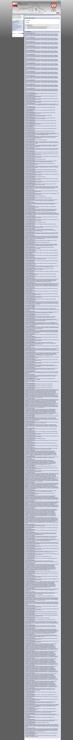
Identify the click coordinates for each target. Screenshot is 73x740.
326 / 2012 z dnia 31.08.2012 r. (30, 356)
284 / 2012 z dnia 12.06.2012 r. (30, 516)
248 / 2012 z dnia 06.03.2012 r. (30, 634)
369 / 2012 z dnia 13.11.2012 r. (30, 225)
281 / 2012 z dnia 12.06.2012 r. (30, 529)
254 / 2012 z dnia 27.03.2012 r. (30, 614)
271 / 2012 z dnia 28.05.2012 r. (30, 557)
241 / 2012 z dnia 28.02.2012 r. (30, 672)
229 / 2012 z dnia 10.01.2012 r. (30, 716)
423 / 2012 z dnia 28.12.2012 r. (30, 71)
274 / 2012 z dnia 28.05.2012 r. (30, 550)
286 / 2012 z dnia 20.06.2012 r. (30, 508)
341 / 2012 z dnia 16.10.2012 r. (30, 307)
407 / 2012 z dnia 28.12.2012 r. (30, 122)
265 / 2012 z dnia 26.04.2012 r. (30, 578)
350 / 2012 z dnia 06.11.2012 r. (30, 278)
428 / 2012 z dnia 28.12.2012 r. (30, 50)
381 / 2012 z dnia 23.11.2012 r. (30, 192)
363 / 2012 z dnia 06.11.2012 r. (30, 243)
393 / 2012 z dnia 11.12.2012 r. (30, 160)
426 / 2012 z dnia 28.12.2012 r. (30, 58)
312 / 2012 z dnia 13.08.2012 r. (30, 408)
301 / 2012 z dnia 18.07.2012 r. (30, 442)
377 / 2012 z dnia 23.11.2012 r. (30, 202)
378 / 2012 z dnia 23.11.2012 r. (30, 198)
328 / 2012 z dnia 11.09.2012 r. (30, 347)
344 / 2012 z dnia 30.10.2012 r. (30, 298)
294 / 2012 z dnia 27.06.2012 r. (30, 467)
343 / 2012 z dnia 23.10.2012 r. (30, 300)
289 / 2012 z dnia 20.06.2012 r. (30, 492)
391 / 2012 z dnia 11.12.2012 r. (30, 165)
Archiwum (13, 30)
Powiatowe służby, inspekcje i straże (16, 26)
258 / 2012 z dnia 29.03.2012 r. (30, 605)
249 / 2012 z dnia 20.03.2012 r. (30, 628)
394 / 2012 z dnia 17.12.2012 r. (30, 158)
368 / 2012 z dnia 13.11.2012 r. (30, 228)
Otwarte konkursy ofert (15, 28)
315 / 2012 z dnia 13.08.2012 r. (30, 386)
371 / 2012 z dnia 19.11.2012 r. (30, 221)
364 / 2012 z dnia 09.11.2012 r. (30, 241)
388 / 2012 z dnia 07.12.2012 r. (30, 173)
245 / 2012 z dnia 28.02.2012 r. (30, 642)
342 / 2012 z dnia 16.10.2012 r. (30, 305)
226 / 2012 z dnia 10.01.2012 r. (30, 723)
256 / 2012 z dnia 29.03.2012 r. (30, 610)
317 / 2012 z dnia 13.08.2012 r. (30, 383)
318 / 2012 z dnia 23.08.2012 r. (30, 380)
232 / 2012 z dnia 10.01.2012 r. (30, 707)
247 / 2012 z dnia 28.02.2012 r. (30, 637)
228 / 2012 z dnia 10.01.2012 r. (30, 719)
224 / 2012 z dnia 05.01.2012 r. (30, 732)
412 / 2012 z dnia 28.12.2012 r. (30, 109)
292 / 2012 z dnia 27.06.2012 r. (30, 472)
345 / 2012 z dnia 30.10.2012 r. (30, 295)
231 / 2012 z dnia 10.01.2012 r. (30, 710)
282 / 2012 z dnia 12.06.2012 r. (30, 526)
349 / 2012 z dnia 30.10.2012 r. (30, 282)
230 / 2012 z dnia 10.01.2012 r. (30, 713)
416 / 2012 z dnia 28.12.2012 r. (30, 97)
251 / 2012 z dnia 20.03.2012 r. (30, 620)
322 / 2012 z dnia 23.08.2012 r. (30, 367)
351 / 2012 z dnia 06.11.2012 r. (30, 275)
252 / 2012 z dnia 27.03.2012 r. (30, 618)
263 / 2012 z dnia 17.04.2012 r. (30, 588)
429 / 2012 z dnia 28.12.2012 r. (30, 45)
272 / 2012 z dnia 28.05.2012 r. (30, 555)
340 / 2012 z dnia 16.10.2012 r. (30, 311)
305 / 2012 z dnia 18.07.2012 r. (30, 432)
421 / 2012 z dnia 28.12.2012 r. (30, 79)
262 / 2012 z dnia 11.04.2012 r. (30, 591)
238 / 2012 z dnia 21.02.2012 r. (30, 691)
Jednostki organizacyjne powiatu (16, 25)
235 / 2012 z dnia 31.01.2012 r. (30, 698)
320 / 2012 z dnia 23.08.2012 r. (30, 374)
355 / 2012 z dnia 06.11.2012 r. (30, 265)
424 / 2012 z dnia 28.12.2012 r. (30, 67)
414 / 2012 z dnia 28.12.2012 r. (30, 103)
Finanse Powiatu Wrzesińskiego (16, 27)
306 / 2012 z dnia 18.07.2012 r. (30, 430)
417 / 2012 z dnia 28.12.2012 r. (30, 95)
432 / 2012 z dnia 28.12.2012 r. (30, 33)
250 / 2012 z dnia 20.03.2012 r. (30, 624)
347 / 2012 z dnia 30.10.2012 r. (30, 290)
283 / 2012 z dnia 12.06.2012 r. (30, 524)
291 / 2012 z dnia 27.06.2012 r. (30, 482)
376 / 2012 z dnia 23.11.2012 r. (30, 205)
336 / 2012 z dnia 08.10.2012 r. (30, 321)
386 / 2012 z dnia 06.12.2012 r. (30, 177)
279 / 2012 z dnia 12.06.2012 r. (30, 535)
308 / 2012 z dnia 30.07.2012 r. (30, 423)
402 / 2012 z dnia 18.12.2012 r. (30, 135)
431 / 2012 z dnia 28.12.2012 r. (30, 37)
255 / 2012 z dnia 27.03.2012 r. (30, 612)
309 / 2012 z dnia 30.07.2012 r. (30, 421)
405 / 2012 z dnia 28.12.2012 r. (30, 127)
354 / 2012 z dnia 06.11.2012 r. (30, 267)
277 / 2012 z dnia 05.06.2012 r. (30, 541)
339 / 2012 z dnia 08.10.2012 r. (30, 313)
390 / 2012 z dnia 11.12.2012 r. (30, 168)
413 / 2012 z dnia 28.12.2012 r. (30, 106)
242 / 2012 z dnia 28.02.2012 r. (30, 665)
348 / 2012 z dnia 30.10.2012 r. (30, 287)
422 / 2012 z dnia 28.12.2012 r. (30, 75)
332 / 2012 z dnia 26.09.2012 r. (30, 336)
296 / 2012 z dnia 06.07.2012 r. (30, 459)
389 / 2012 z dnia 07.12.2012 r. (30, 170)
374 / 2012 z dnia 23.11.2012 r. (30, 211)
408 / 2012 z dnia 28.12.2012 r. (30, 119)
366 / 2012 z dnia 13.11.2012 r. (30, 235)
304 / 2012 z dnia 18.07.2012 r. (30, 435)
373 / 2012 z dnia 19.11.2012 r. (30, 216)
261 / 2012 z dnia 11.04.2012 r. (30, 595)
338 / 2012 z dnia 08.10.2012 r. (30, 315)
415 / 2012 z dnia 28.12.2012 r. (30, 100)
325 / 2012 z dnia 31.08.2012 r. (30, 358)
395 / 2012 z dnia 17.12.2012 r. (30, 155)
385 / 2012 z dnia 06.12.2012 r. (30, 180)
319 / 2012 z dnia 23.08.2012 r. (30, 377)
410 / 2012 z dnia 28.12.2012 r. (30, 114)
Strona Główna (30, 15)
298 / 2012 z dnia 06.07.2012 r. (30, 450)
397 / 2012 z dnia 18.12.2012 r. (30, 151)
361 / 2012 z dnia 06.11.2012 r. (30, 249)
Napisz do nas (13, 33)
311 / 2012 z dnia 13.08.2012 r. (30, 415)
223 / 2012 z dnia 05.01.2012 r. (30, 734)
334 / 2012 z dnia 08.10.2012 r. (30, 329)
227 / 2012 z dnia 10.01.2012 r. (30, 721)
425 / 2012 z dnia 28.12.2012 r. (30, 62)
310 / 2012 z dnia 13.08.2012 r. (30, 416)
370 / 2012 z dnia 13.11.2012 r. (30, 223)
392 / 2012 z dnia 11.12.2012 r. (30, 162)
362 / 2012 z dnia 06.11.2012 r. (30, 246)
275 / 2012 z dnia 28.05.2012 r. (30, 547)
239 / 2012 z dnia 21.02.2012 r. (30, 687)
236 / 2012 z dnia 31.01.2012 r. (30, 695)
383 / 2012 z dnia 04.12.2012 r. (30, 185)
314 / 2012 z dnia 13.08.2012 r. (30, 388)
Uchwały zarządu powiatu (42, 15)
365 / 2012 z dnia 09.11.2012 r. (30, 239)
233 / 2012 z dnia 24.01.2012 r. (30, 703)
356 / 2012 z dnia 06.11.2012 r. (30, 262)
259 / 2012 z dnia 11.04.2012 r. (30, 601)
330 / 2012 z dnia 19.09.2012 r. (30, 341)
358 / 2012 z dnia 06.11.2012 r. (30, 257)
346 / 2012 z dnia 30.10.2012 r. (30, 292)
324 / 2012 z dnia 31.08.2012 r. (30, 361)
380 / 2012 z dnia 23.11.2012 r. (30, 195)
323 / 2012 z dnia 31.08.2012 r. (30, 364)
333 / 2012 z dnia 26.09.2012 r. (30, 333)
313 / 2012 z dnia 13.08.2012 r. (30, 398)
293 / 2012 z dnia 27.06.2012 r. (30, 469)
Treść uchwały (28, 20)
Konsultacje (13, 29)
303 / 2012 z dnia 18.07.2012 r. (30, 437)
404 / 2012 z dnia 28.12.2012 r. (30, 130)
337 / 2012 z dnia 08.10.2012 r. (30, 318)
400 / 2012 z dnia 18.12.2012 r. (30, 140)
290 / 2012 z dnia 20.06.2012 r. (30, 489)
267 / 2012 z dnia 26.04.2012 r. (30, 572)
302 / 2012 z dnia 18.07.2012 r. (30, 439)
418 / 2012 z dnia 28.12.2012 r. (30, 92)
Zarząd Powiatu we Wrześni (36, 15)
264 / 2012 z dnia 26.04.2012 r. (30, 580)
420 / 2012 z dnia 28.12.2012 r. (30, 84)
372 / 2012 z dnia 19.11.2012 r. (30, 218)
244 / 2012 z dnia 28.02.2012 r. (30, 650)
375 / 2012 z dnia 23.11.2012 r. (30, 208)
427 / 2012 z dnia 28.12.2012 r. (30, 54)
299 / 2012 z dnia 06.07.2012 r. (30, 447)
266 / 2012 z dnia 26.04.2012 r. (30, 575)
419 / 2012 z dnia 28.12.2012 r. (30, 88)
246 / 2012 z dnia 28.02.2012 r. (30, 640)
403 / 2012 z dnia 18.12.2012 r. (30, 132)
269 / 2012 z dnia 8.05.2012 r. (30, 563)
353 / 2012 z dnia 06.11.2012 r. (30, 270)
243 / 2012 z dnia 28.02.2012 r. (30, 657)
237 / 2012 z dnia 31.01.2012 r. (30, 693)
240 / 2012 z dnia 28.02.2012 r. (30, 680)
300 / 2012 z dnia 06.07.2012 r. (30, 444)
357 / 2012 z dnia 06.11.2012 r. (30, 259)
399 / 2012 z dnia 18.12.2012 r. (30, 144)
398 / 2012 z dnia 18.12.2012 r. (30, 147)
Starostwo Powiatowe (15, 24)
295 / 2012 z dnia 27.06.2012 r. (30, 465)
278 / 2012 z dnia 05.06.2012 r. (30, 538)
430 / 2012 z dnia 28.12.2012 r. (30, 41)
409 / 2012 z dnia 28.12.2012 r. (30, 117)
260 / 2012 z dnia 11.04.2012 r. (30, 596)
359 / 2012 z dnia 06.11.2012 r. (30, 254)
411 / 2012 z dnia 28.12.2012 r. (30, 111)
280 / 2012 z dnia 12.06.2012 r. (30, 532)
